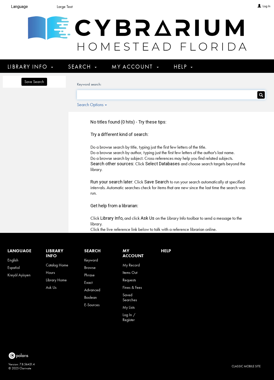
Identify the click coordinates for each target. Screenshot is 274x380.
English (12, 260)
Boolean (90, 297)
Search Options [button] (92, 104)
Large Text (64, 6)
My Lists (129, 307)
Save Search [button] (34, 81)
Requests (129, 280)
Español (13, 267)
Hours (50, 272)
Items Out (130, 272)
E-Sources (92, 304)
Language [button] (19, 250)
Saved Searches (130, 297)
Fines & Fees (132, 287)
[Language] (21, 7)
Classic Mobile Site (246, 366)
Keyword (91, 260)
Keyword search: (89, 84)
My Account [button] (135, 66)
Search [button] (82, 66)
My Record (131, 265)
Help (166, 250)
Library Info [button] (30, 66)
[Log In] (259, 6)
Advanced (92, 290)
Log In (267, 6)
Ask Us (51, 287)
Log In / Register (129, 317)
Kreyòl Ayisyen (19, 275)
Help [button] (183, 66)
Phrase (89, 275)
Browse (90, 267)
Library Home (56, 280)
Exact (88, 282)
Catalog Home (57, 265)
